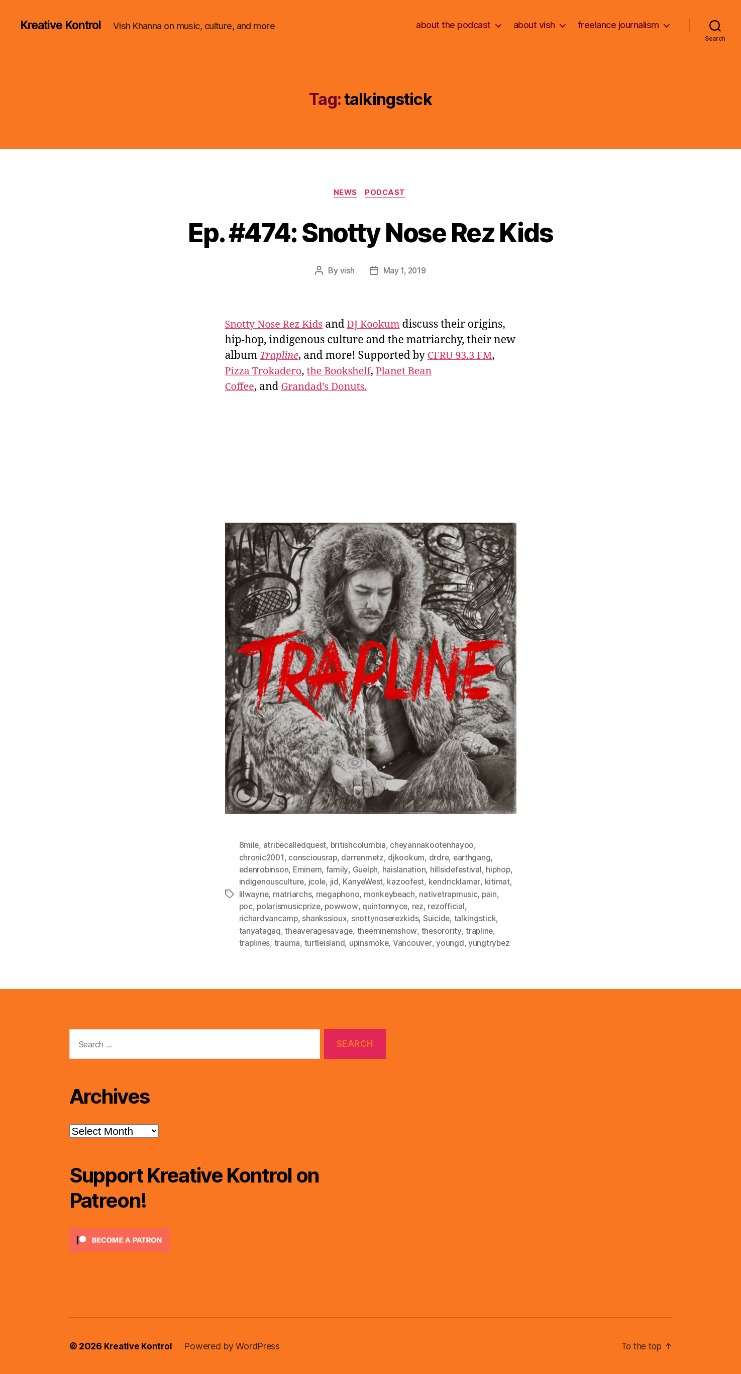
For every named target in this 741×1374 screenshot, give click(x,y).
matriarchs (321, 895)
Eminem (309, 870)
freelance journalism (618, 25)
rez (440, 907)
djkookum (408, 858)
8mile (249, 846)
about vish (534, 25)
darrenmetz (364, 858)
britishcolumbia (361, 846)
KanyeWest (394, 882)
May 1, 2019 (404, 272)
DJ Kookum (381, 325)
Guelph (367, 870)
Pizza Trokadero (266, 372)
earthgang (475, 858)
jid (365, 882)
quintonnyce (407, 907)
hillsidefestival (459, 870)
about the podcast (453, 25)
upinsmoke (371, 943)
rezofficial (468, 907)
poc (266, 907)
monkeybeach (420, 895)
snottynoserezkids (386, 919)
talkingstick (477, 919)
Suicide (438, 919)
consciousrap (314, 858)
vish (346, 272)
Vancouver (415, 943)
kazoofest (438, 882)
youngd (453, 943)
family (339, 870)
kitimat (251, 895)
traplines (255, 943)
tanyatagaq (260, 931)
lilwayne (283, 895)
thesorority (444, 931)
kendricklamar (487, 882)
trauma (288, 943)
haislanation (407, 870)
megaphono (368, 895)
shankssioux (324, 919)
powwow (362, 907)
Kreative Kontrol (64, 25)
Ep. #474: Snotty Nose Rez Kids (370, 232)
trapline (483, 931)
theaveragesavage (320, 931)
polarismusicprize (309, 907)
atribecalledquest (296, 846)
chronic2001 (262, 858)
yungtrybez (492, 943)
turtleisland (326, 943)
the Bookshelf (346, 372)
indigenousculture (301, 882)
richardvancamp (268, 919)
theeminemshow (389, 931)
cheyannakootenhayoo (435, 846)
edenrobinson (264, 870)
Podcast (387, 193)
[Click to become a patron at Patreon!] (227, 1239)
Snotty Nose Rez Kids (277, 325)
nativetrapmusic (481, 895)
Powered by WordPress (234, 1345)
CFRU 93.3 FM (464, 356)
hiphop (251, 882)
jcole (348, 882)
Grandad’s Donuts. (329, 388)
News (345, 193)
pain (247, 907)
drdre (441, 858)
